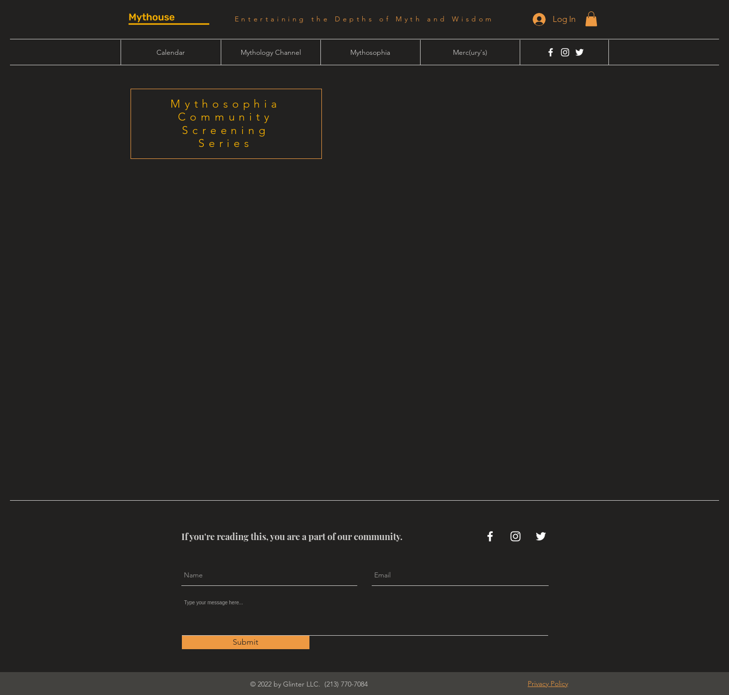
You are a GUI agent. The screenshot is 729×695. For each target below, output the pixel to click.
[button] (591, 18)
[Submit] (245, 642)
